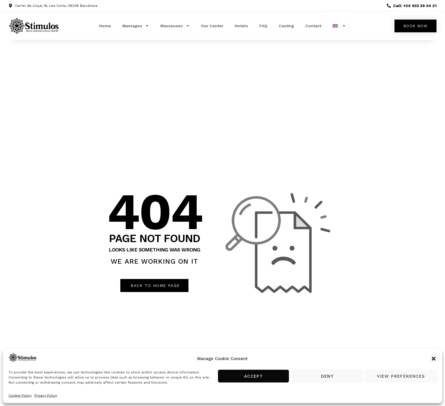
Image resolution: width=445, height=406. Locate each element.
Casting (286, 26)
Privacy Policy (45, 395)
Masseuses (175, 26)
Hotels (241, 26)
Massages (135, 26)
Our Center (212, 26)
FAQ (263, 26)
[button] (433, 358)
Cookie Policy (20, 395)
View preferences (401, 376)
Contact (313, 26)
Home (105, 26)
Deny (327, 376)
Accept (253, 376)
